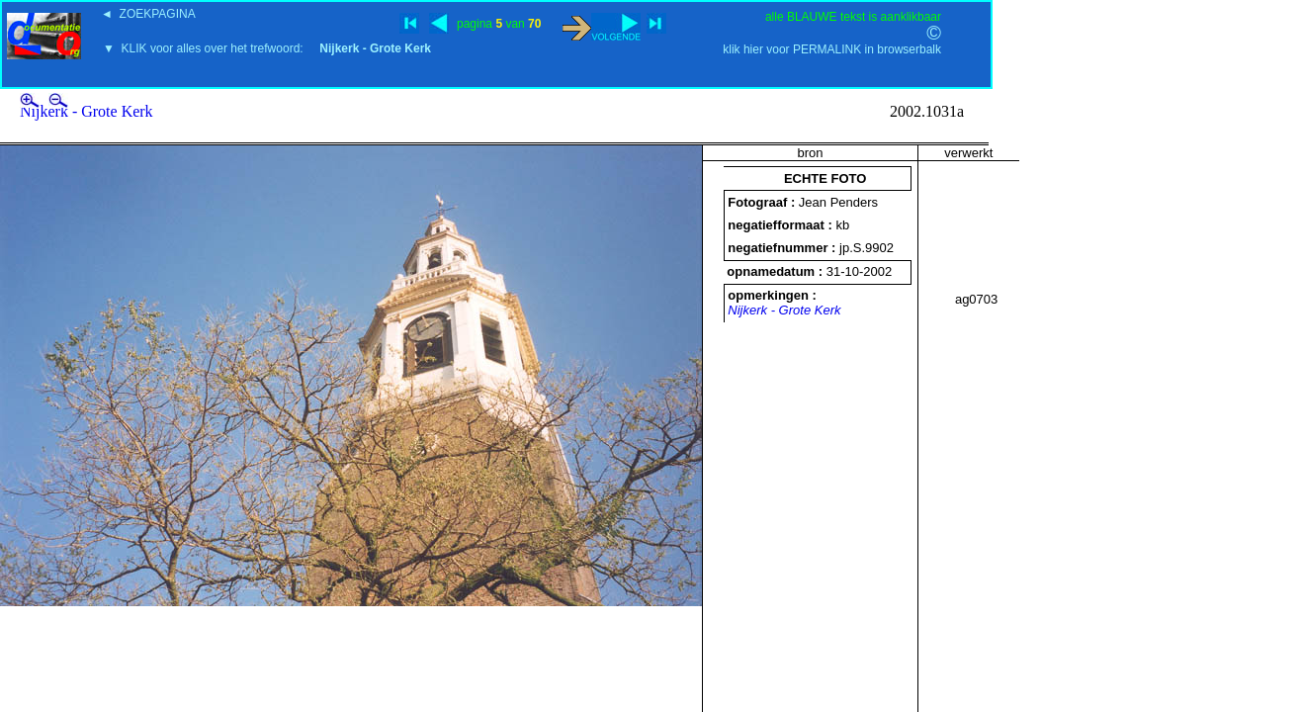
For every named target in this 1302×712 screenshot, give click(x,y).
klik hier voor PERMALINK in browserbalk (832, 49)
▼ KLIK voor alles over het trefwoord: (267, 48)
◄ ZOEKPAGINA (148, 14)
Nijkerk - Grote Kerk (86, 111)
